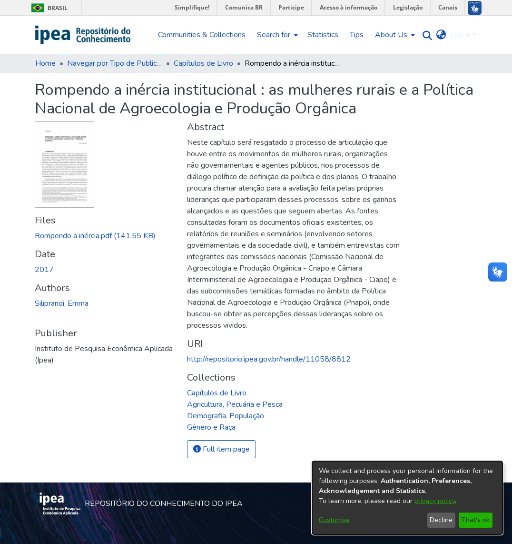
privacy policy (434, 500)
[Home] (83, 34)
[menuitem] (276, 35)
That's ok (475, 519)
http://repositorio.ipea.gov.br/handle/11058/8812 (269, 359)
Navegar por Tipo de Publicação (114, 63)
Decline (441, 519)
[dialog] (407, 497)
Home (45, 63)
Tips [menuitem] (357, 35)
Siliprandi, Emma (62, 303)
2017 (44, 269)
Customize (334, 519)
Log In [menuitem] (460, 35)
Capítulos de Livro (203, 63)
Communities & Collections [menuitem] (202, 35)
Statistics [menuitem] (322, 35)
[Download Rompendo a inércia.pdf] (95, 236)
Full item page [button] (221, 449)
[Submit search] (425, 35)
